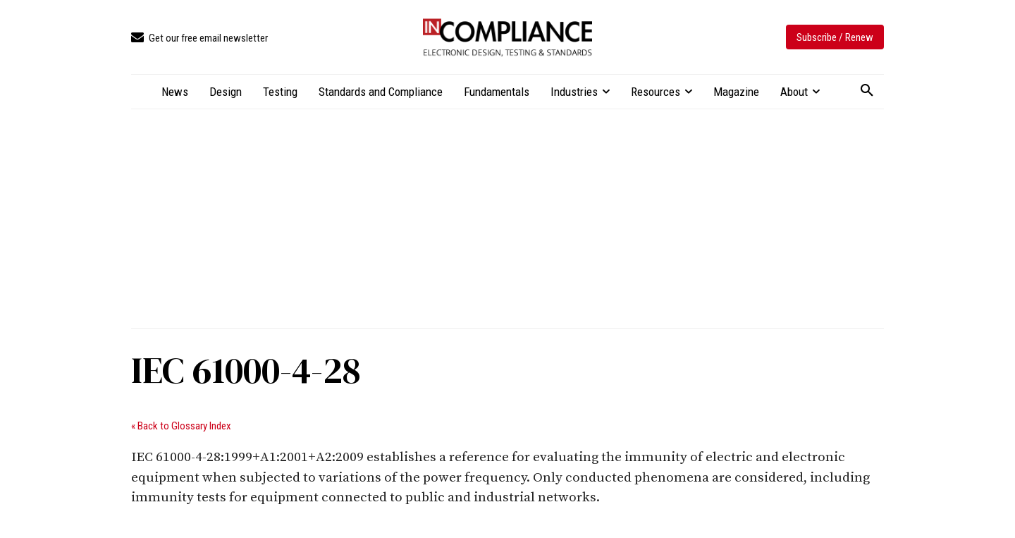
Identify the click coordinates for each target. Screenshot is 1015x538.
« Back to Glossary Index (181, 426)
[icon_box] (199, 38)
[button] (867, 91)
